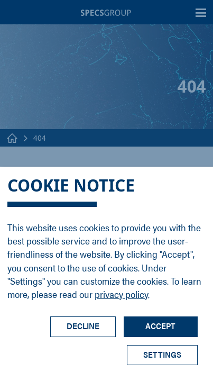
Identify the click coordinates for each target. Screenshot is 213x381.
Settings (162, 354)
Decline (83, 326)
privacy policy (121, 294)
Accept (160, 326)
